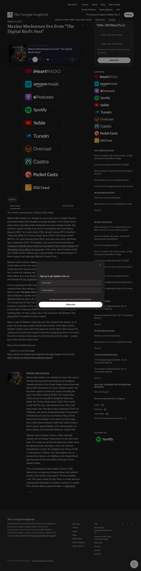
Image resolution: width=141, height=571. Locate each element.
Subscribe (70, 304)
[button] (100, 265)
